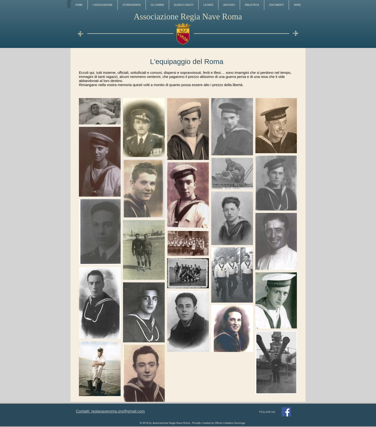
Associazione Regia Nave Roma (188, 16)
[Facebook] (286, 411)
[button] (103, 5)
